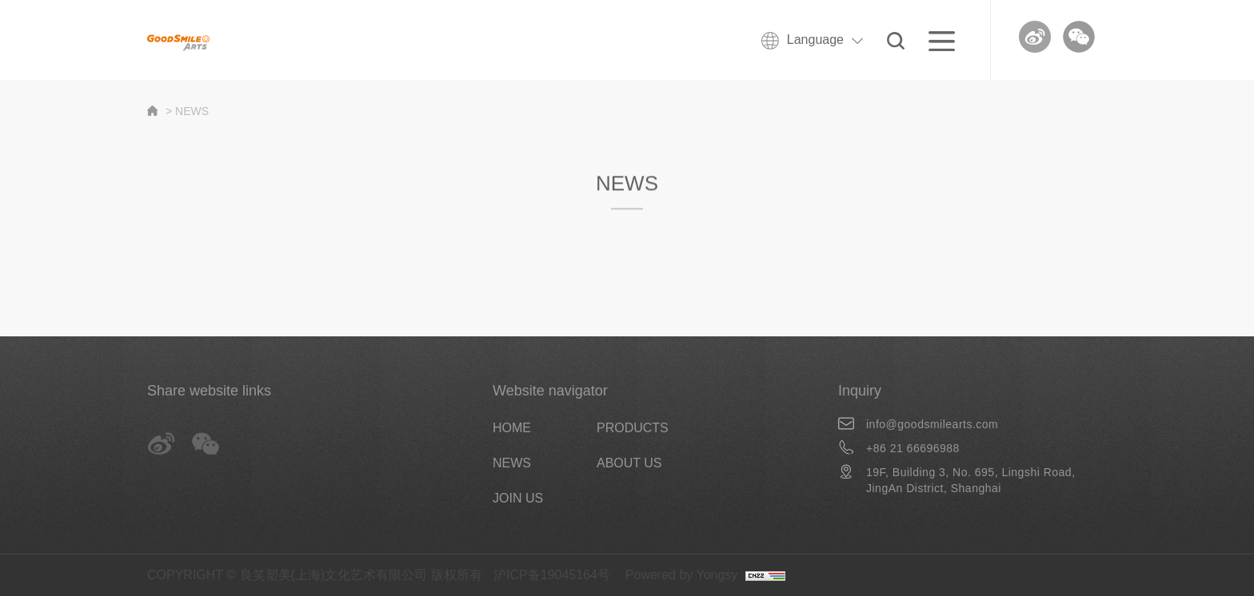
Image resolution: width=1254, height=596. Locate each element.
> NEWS (187, 111)
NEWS (512, 463)
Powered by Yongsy (681, 575)
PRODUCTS (633, 428)
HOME (512, 428)
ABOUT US (629, 463)
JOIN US (518, 498)
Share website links (209, 391)
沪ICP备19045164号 (551, 575)
